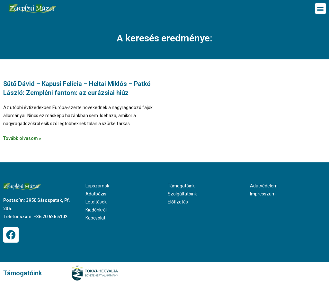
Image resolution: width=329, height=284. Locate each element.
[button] (320, 8)
